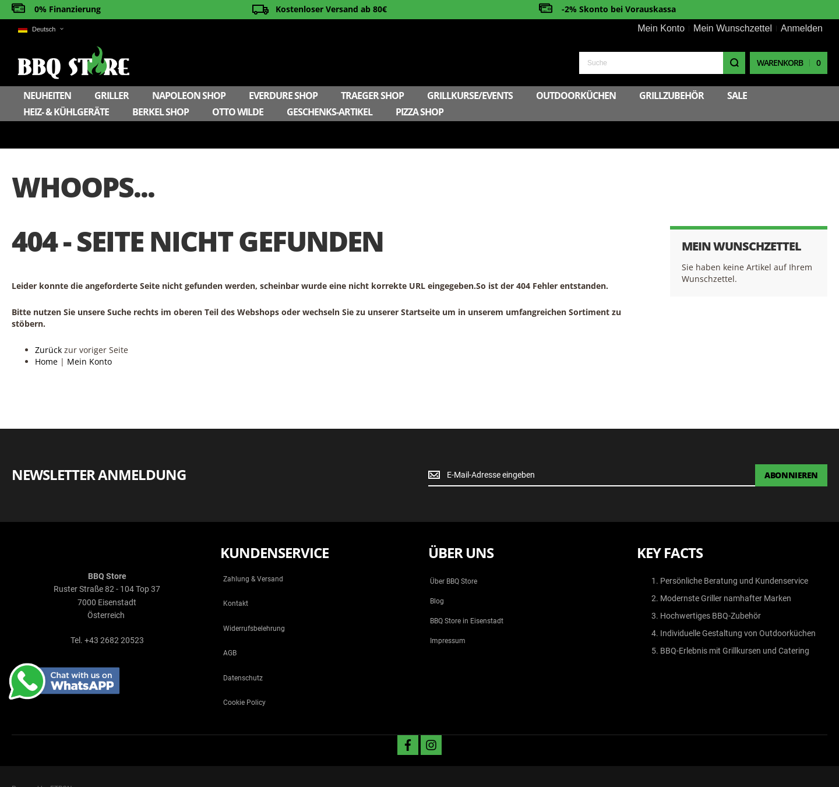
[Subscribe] (791, 448)
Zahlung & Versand (253, 552)
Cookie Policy (244, 675)
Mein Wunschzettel (732, 28)
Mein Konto (661, 28)
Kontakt (235, 577)
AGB (230, 626)
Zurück (48, 322)
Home (46, 334)
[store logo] (73, 62)
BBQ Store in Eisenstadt (466, 594)
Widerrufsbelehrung (254, 601)
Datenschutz (243, 651)
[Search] (734, 63)
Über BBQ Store (453, 554)
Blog (437, 574)
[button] (40, 29)
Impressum (448, 613)
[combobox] (662, 63)
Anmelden (802, 28)
